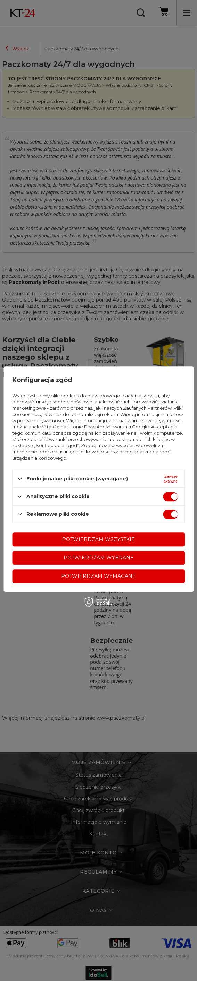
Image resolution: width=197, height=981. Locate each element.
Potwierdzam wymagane (98, 576)
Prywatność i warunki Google (116, 426)
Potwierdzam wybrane (99, 558)
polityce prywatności (40, 420)
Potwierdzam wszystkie (98, 539)
